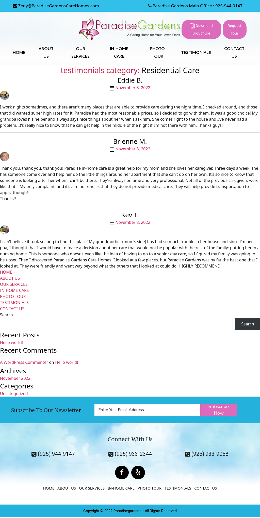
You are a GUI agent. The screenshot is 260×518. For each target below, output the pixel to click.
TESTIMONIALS (196, 52)
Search (6, 315)
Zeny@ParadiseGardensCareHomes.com (56, 6)
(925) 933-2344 (130, 454)
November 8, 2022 (132, 87)
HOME (19, 52)
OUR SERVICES (14, 284)
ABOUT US (10, 278)
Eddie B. (130, 80)
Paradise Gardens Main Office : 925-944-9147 (194, 6)
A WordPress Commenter (24, 362)
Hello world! (11, 342)
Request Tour (235, 29)
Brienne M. (130, 141)
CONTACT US (12, 308)
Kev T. (130, 214)
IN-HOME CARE (14, 290)
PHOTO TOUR (13, 296)
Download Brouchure (201, 29)
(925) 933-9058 (207, 454)
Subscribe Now (218, 410)
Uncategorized (14, 393)
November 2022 (15, 378)
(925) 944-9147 (53, 454)
